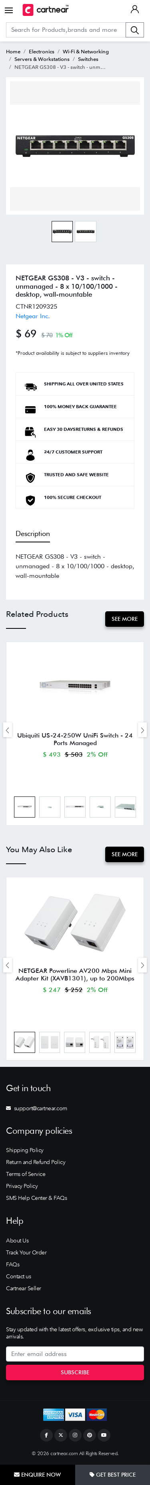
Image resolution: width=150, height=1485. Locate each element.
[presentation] (7, 729)
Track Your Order (26, 1252)
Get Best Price (113, 1474)
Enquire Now (37, 1474)
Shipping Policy (25, 1150)
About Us (17, 1240)
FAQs (12, 1264)
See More (125, 619)
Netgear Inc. (33, 316)
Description (33, 533)
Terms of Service (25, 1174)
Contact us (18, 1276)
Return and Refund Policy (35, 1162)
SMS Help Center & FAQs (36, 1197)
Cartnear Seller (23, 1288)
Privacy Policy (22, 1186)
